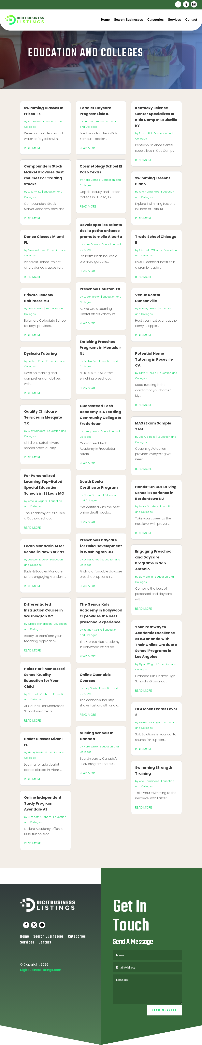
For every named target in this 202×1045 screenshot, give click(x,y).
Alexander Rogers (150, 722)
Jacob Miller (36, 308)
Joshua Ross (36, 361)
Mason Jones (36, 250)
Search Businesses (128, 19)
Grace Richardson (40, 624)
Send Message (164, 1022)
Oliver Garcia (147, 373)
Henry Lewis (35, 752)
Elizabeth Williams (150, 250)
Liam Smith (146, 577)
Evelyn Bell (90, 361)
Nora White (91, 746)
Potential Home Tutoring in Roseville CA (154, 359)
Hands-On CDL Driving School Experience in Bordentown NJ (156, 492)
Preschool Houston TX (100, 289)
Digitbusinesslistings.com (40, 982)
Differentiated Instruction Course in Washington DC (43, 610)
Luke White (34, 192)
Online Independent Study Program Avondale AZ (42, 803)
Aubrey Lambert (94, 121)
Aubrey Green (148, 308)
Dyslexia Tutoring (40, 353)
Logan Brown (92, 297)
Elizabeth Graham (39, 694)
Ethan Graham (93, 495)
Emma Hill (145, 133)
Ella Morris (34, 121)
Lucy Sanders (36, 431)
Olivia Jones (91, 559)
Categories (155, 19)
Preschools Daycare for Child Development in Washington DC (101, 546)
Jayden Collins (93, 630)
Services (174, 19)
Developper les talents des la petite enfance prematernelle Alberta (101, 230)
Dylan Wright (147, 664)
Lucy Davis (90, 688)
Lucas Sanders (148, 506)
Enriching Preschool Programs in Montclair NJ (100, 347)
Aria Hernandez (149, 192)
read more (32, 148)
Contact (191, 19)
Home (105, 19)
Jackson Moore (38, 559)
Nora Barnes (92, 180)
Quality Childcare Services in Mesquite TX (43, 417)
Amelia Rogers (37, 501)
